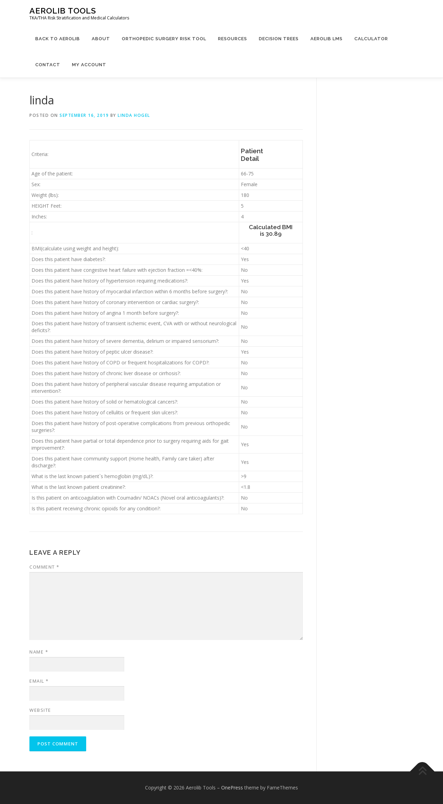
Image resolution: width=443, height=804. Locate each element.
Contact (47, 64)
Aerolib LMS (326, 38)
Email (39, 681)
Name (38, 652)
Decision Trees (279, 38)
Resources (232, 38)
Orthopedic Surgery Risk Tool (164, 38)
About (101, 38)
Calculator (371, 38)
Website (40, 710)
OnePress (232, 787)
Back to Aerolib (57, 38)
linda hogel (134, 115)
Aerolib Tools (62, 10)
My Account (89, 64)
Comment (44, 567)
